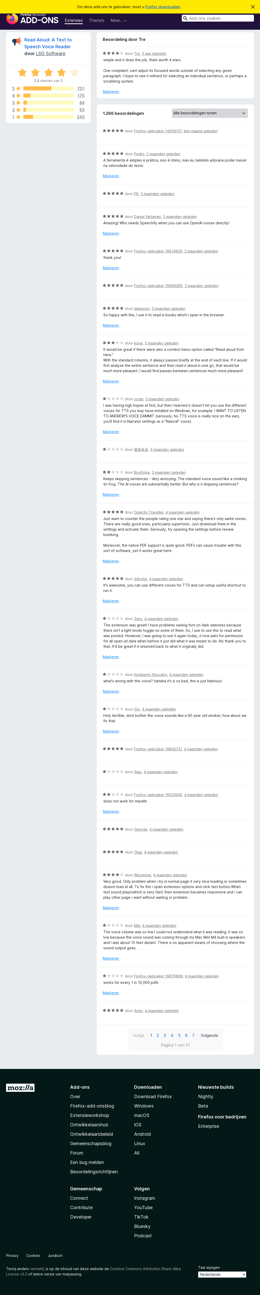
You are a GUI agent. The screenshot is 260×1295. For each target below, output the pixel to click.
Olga (138, 852)
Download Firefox (153, 1096)
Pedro (139, 154)
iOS (137, 1124)
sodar (138, 399)
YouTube (143, 1207)
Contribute (81, 1207)
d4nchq (140, 579)
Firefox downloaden (162, 7)
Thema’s (96, 20)
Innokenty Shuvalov (150, 674)
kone (138, 343)
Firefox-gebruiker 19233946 (158, 795)
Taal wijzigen (209, 1267)
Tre (137, 53)
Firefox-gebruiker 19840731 (158, 749)
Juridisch (55, 1255)
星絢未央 (141, 449)
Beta (203, 1106)
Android (142, 1134)
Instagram (144, 1198)
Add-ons (80, 1087)
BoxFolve (142, 472)
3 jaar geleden (154, 53)
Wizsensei (142, 875)
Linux (139, 1143)
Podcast (143, 1235)
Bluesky (142, 1226)
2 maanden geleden (163, 154)
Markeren (111, 91)
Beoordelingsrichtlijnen (94, 1171)
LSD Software (50, 53)
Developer (81, 1217)
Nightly (205, 1096)
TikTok (141, 1217)
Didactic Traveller (149, 512)
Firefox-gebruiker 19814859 (158, 251)
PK (136, 194)
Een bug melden (87, 1162)
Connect (79, 1198)
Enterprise (208, 1126)
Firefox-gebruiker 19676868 (158, 976)
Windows (144, 1106)
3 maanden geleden (168, 308)
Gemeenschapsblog (90, 1143)
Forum (76, 1153)
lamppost (142, 308)
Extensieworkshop (89, 1115)
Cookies (33, 1255)
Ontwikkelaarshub (89, 1124)
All (136, 1153)
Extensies (74, 20)
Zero (138, 619)
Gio (137, 709)
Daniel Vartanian (147, 216)
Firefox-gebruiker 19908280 (158, 285)
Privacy (12, 1255)
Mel (137, 925)
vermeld (37, 1269)
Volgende (209, 1035)
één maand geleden (201, 131)
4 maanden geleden (183, 512)
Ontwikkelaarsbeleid (91, 1134)
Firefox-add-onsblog (92, 1106)
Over (75, 1096)
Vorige (138, 1035)
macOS (141, 1115)
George (140, 829)
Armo (138, 1010)
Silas (138, 772)
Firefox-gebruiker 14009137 (158, 131)
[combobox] (218, 18)
